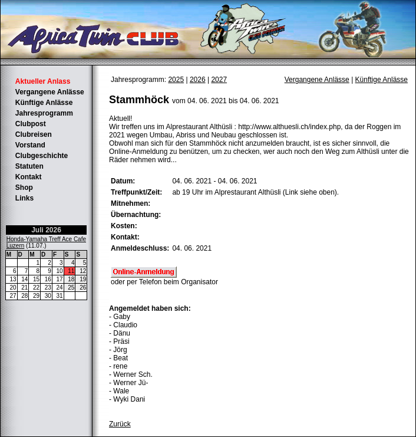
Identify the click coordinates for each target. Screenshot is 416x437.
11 (71, 271)
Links (24, 198)
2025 (176, 79)
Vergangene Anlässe (49, 92)
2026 (198, 79)
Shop (24, 187)
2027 (219, 79)
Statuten (29, 166)
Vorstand (30, 145)
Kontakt (28, 177)
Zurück (120, 424)
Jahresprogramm (44, 113)
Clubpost (30, 124)
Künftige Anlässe (44, 102)
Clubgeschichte (41, 156)
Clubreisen (33, 134)
